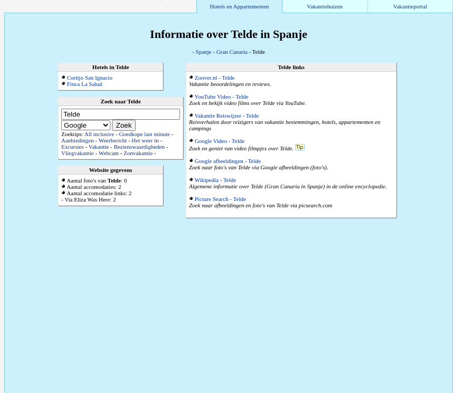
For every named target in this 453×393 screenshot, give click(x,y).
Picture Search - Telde (220, 199)
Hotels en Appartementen (239, 6)
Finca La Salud (84, 84)
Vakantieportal (410, 6)
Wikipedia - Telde (216, 180)
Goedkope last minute (144, 134)
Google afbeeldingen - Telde (228, 161)
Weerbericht (113, 140)
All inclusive (99, 134)
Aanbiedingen (77, 140)
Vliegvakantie (77, 153)
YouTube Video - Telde (221, 96)
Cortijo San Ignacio (89, 77)
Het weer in (144, 140)
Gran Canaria (232, 52)
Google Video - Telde (219, 141)
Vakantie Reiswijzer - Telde (227, 115)
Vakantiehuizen (325, 6)
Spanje (204, 52)
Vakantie (99, 146)
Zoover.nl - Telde (215, 77)
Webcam (109, 153)
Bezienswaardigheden (139, 146)
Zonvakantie (138, 153)
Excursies (72, 146)
